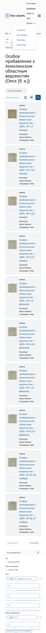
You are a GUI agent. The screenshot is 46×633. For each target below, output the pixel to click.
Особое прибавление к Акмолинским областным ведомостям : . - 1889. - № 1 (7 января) (27, 120)
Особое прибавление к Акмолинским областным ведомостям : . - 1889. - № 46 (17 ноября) (27, 512)
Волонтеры (21, 45)
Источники (31, 3)
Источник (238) (14, 562)
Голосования (22, 35)
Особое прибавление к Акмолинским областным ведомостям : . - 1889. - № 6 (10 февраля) (27, 337)
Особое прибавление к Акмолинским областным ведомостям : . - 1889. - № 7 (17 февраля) (27, 381)
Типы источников (11, 566)
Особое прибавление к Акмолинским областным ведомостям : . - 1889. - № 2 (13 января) (27, 163)
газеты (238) (13, 570)
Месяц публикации (12, 613)
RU (7, 42)
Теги (7, 574)
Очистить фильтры (24, 631)
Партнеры (21, 40)
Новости (30, 13)
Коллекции (30, 8)
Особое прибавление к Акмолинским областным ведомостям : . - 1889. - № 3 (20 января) (27, 207)
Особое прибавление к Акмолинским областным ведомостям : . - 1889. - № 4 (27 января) (27, 250)
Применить (11, 631)
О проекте (21, 30)
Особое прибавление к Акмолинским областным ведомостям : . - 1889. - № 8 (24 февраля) (27, 424)
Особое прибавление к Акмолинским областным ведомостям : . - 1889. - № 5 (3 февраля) (27, 294)
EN (7, 39)
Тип (6, 558)
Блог (28, 18)
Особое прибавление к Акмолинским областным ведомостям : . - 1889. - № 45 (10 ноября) (27, 468)
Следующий (34, 543)
